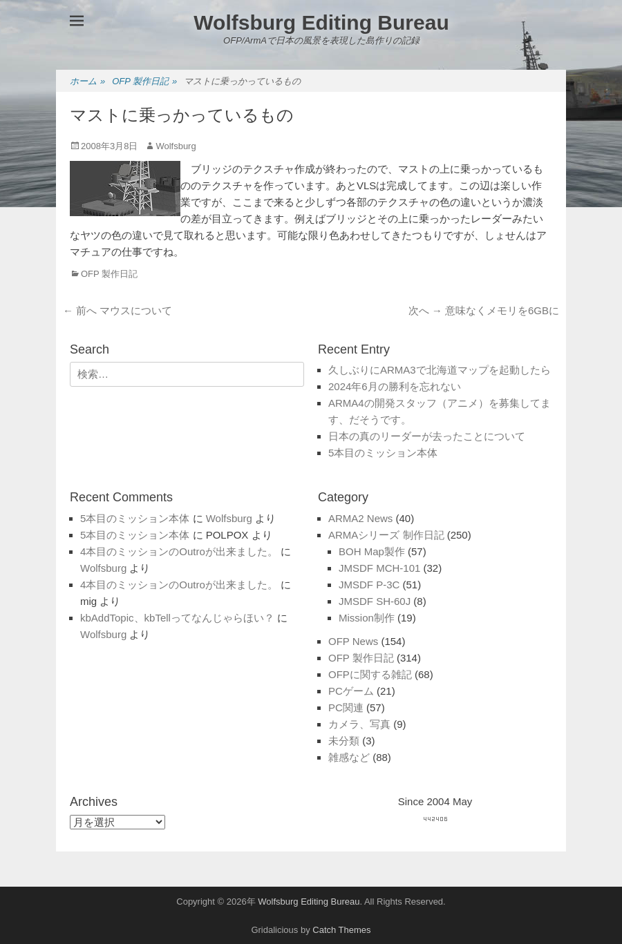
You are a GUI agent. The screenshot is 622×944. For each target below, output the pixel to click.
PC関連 (346, 707)
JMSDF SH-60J (375, 601)
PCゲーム (351, 691)
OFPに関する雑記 (370, 674)
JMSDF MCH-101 (379, 568)
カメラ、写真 (359, 724)
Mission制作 (367, 618)
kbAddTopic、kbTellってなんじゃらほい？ (177, 618)
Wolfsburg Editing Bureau (321, 22)
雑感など (349, 757)
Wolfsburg (176, 146)
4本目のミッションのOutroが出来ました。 (179, 551)
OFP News (353, 641)
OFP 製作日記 (144, 82)
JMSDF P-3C (369, 584)
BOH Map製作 (372, 551)
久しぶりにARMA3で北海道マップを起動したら (439, 370)
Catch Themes (341, 930)
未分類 (343, 740)
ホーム (87, 82)
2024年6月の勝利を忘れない (394, 386)
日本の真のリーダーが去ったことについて (426, 436)
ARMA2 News (360, 518)
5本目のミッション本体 (382, 453)
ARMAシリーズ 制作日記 (386, 535)
